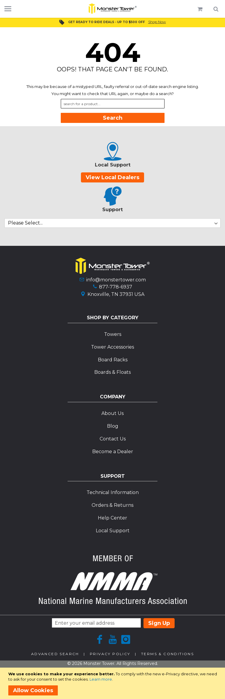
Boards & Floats (112, 372)
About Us (112, 413)
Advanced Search (55, 654)
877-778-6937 (115, 287)
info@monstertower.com (116, 280)
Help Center (112, 518)
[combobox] (113, 103)
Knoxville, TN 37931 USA (115, 294)
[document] (113, 683)
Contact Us (113, 439)
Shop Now (157, 22)
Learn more (101, 679)
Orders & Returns (112, 505)
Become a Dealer (112, 451)
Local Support (113, 530)
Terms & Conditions (167, 654)
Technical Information (113, 492)
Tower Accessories (112, 347)
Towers (112, 334)
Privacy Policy (110, 654)
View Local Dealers (112, 177)
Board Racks (112, 360)
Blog (112, 426)
